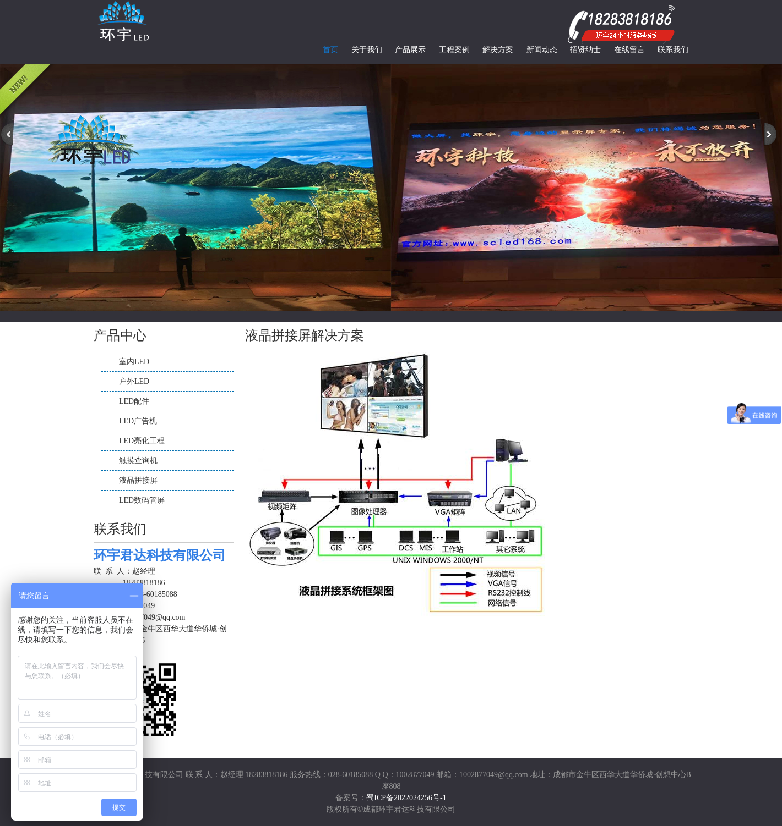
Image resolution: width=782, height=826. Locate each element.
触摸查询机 (138, 460)
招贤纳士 (585, 50)
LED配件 (134, 401)
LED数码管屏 (142, 500)
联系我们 (673, 50)
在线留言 (629, 50)
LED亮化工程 (142, 441)
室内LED (134, 361)
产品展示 (410, 50)
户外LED (134, 381)
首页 (330, 50)
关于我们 (366, 50)
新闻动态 (541, 50)
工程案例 (454, 50)
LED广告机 (138, 421)
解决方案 (497, 50)
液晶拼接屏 (138, 480)
